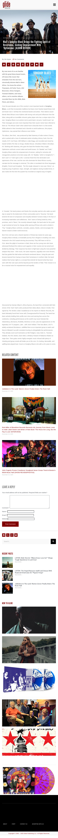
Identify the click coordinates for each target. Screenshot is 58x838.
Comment (5, 510)
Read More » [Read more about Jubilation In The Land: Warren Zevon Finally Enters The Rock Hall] (18, 590)
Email (4, 518)
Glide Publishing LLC (30, 836)
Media (23, 38)
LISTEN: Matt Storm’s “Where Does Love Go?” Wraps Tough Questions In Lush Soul (34, 561)
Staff (13, 826)
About (5, 826)
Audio (18, 38)
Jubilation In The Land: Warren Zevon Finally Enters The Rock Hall (26, 389)
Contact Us (23, 826)
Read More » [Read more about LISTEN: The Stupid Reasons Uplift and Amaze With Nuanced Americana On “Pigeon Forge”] (18, 577)
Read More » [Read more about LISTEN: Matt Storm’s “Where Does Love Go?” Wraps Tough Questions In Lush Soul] (18, 564)
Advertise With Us (38, 826)
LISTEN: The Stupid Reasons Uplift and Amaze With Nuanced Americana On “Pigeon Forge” (33, 574)
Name (4, 514)
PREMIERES (29, 38)
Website (4, 521)
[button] (4, 64)
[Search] (53, 544)
